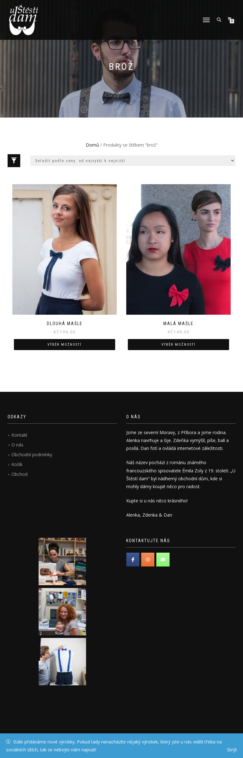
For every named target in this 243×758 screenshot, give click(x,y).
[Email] (163, 560)
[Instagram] (147, 560)
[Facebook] (133, 560)
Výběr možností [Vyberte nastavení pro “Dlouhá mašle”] (64, 345)
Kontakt (19, 435)
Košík (16, 464)
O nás (17, 445)
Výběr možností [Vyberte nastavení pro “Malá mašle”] (178, 345)
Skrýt (232, 750)
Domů (92, 145)
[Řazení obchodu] (132, 160)
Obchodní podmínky (31, 455)
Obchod (19, 474)
